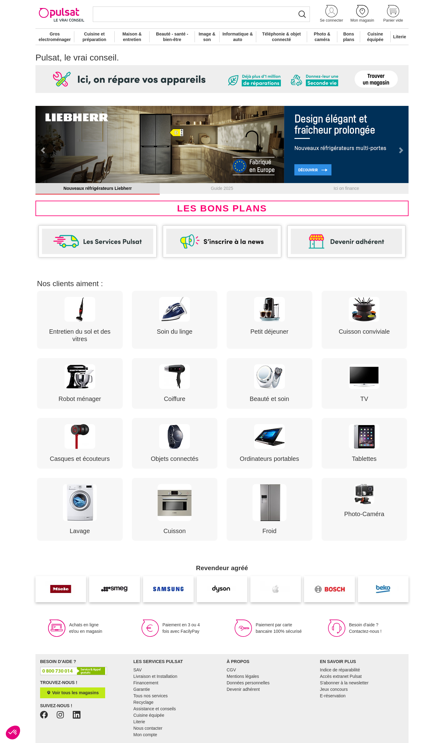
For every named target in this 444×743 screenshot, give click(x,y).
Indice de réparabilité (340, 669)
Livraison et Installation (155, 676)
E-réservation (333, 695)
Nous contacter (148, 728)
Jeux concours (334, 689)
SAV (138, 669)
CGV (231, 669)
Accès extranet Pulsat (341, 676)
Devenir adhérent (243, 689)
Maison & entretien (132, 36)
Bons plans (348, 36)
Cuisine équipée (375, 36)
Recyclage (144, 702)
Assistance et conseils (155, 708)
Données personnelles (248, 682)
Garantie (142, 689)
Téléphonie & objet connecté (281, 36)
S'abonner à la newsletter (344, 682)
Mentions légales (243, 676)
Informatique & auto (237, 36)
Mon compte (145, 734)
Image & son (207, 36)
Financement (146, 682)
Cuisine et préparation (94, 36)
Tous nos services (151, 695)
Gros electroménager (55, 36)
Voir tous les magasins (73, 692)
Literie (399, 36)
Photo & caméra (322, 36)
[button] (331, 14)
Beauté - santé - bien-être (172, 36)
